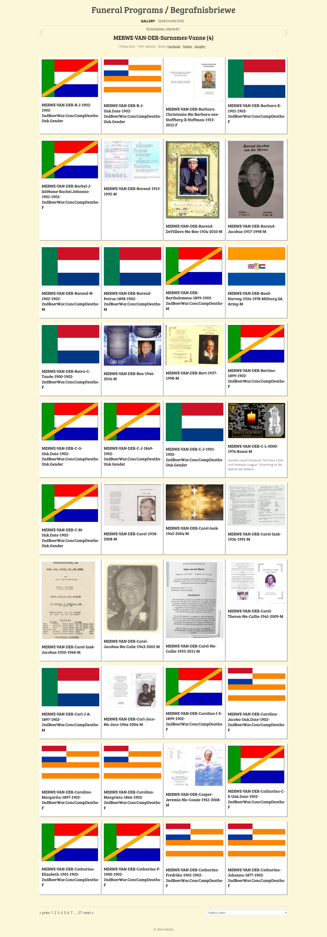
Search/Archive (171, 21)
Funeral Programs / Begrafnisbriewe (164, 9)
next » (88, 912)
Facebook (173, 46)
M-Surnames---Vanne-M (162, 29)
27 (80, 912)
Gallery (148, 21)
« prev (44, 912)
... (75, 912)
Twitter (187, 46)
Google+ (200, 46)
